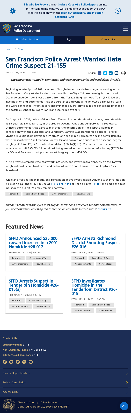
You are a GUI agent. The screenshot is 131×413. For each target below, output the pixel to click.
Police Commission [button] (14, 382)
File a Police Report (36, 4)
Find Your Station (27, 39)
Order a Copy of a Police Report (78, 4)
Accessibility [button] (10, 392)
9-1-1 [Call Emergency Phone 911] (26, 345)
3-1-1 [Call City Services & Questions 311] (35, 355)
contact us (104, 209)
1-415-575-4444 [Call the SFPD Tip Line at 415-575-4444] (61, 184)
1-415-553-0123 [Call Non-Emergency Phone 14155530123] (37, 350)
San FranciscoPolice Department (26, 29)
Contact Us (108, 39)
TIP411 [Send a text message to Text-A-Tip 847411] (96, 184)
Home (9, 49)
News (21, 49)
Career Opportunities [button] (16, 373)
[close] (117, 11)
